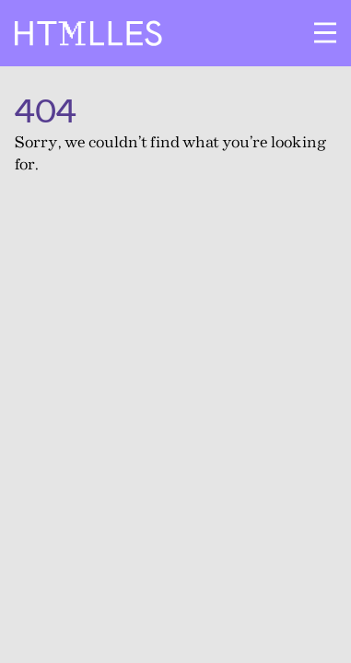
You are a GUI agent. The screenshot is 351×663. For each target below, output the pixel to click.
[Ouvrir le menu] (325, 33)
